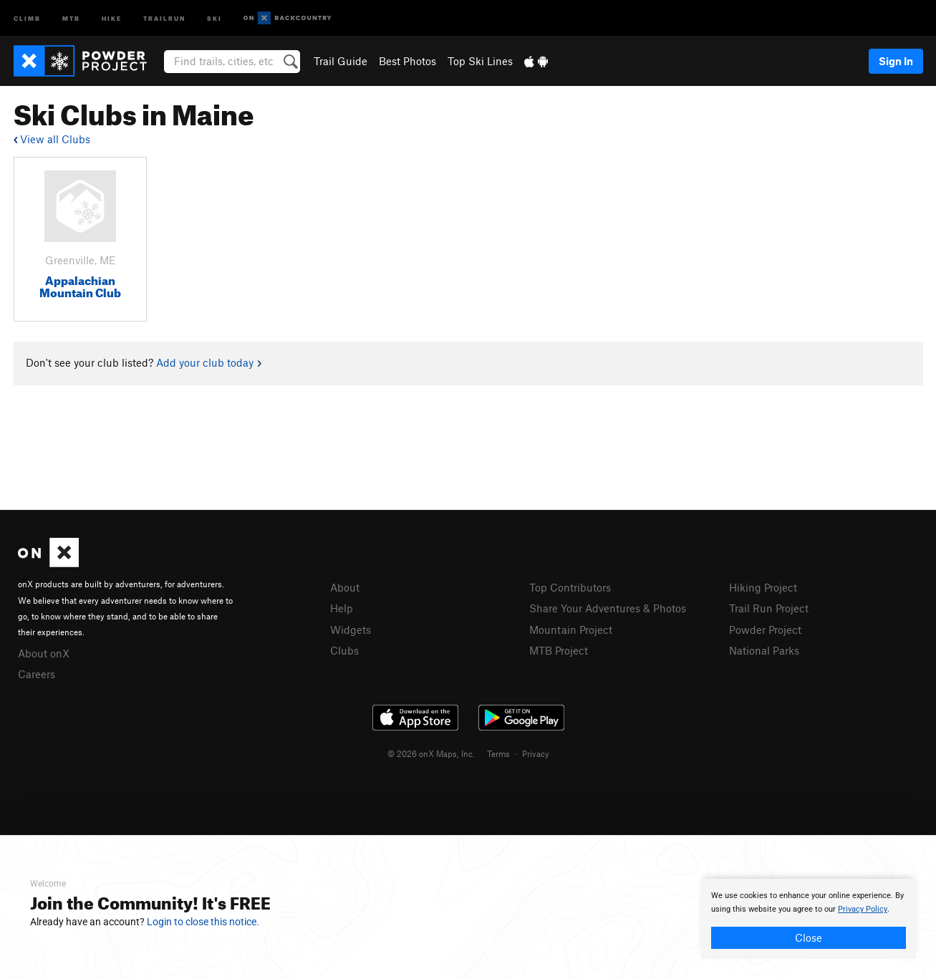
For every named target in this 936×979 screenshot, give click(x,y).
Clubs (344, 650)
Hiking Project (763, 587)
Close (808, 937)
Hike (112, 17)
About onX (43, 653)
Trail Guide (340, 60)
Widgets (350, 629)
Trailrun (164, 17)
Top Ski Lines (480, 60)
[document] (808, 919)
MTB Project (558, 650)
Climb (27, 17)
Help (341, 608)
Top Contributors (570, 587)
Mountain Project (570, 629)
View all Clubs (52, 138)
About (345, 587)
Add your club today (208, 362)
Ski (214, 17)
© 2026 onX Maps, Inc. (431, 753)
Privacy (535, 753)
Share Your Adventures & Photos (607, 608)
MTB (71, 17)
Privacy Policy (862, 909)
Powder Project (765, 629)
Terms (498, 753)
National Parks (764, 650)
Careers (36, 673)
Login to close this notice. (203, 921)
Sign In (896, 60)
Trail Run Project (769, 608)
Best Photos (407, 60)
